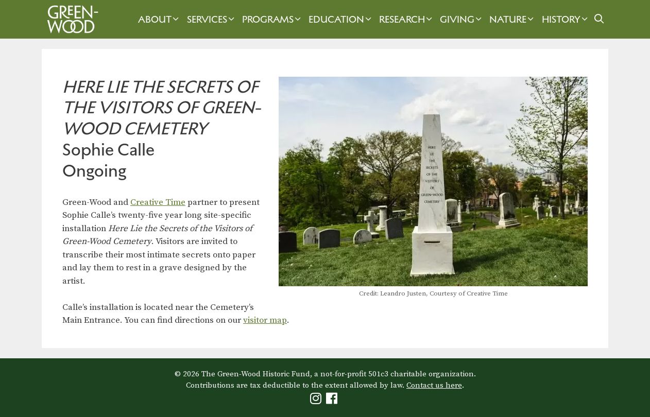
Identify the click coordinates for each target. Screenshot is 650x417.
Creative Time (157, 202)
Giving (462, 19)
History (566, 19)
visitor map (265, 320)
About (159, 19)
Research (407, 19)
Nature (512, 19)
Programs (272, 19)
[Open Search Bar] (599, 19)
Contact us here (434, 385)
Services (212, 19)
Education (341, 19)
